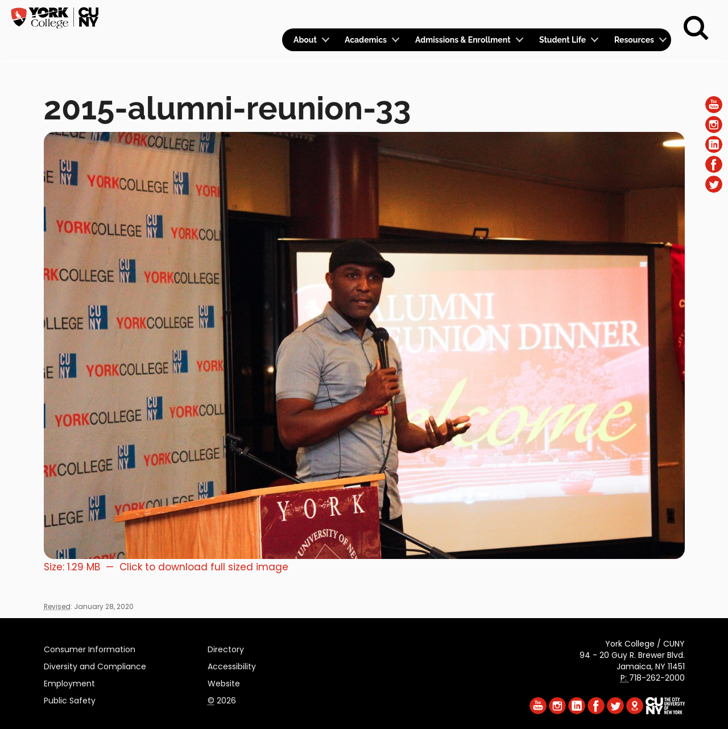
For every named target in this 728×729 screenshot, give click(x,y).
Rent (651, 14)
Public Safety (70, 699)
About (305, 39)
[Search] (696, 28)
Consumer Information (89, 648)
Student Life (562, 39)
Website (224, 682)
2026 (222, 699)
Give (615, 14)
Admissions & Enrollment (463, 39)
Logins (465, 15)
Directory (226, 648)
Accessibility (232, 665)
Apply (576, 14)
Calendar (521, 15)
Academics (366, 39)
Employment (69, 682)
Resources (634, 39)
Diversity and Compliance (95, 665)
